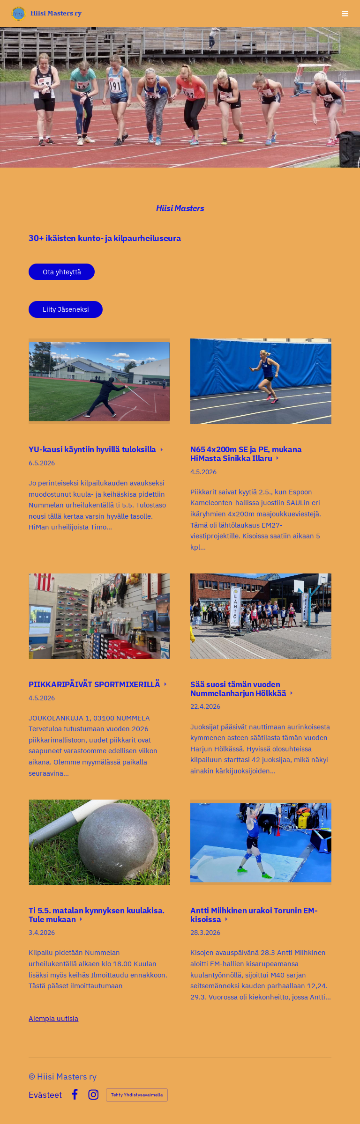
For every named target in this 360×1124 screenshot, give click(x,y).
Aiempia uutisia (53, 1018)
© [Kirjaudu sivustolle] (33, 1076)
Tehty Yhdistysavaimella (137, 1095)
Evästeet (45, 1095)
